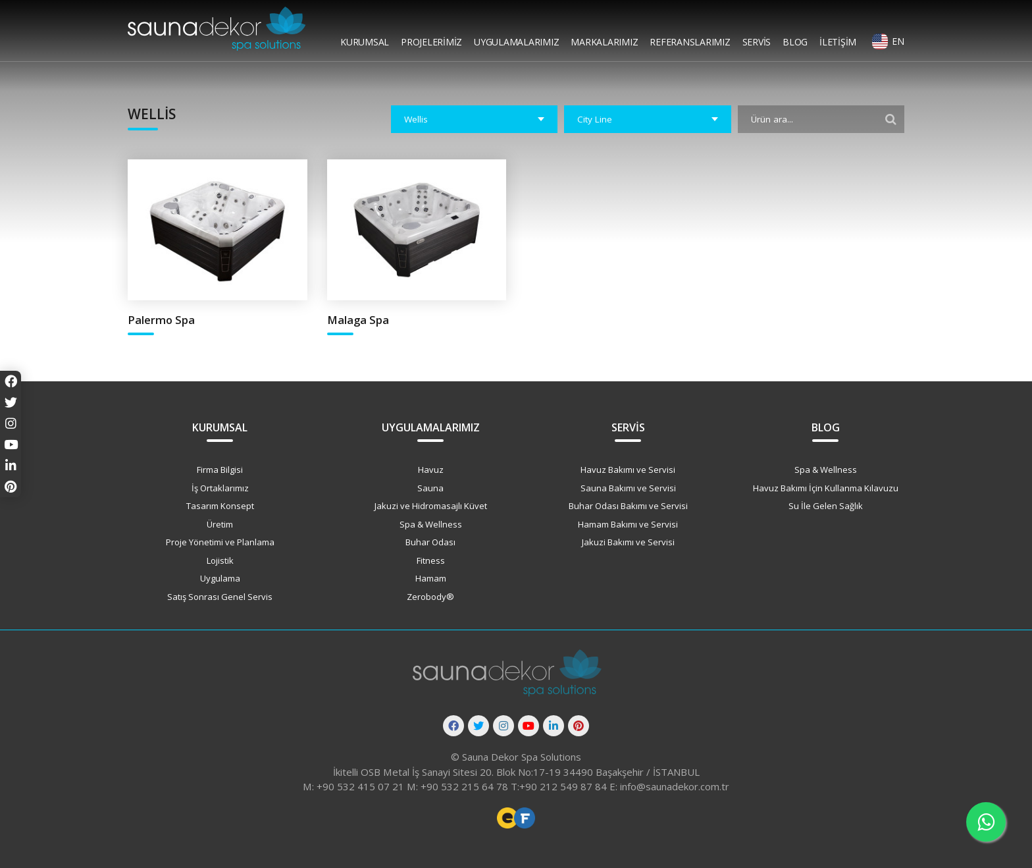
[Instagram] (503, 725)
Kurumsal (364, 42)
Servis (756, 42)
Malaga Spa (358, 319)
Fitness (431, 560)
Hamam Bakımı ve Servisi (628, 524)
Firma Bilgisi (220, 469)
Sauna (430, 488)
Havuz (431, 469)
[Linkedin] (553, 725)
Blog (795, 42)
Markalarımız (604, 42)
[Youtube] (528, 725)
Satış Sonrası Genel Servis (219, 596)
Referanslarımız (690, 42)
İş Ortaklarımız (220, 488)
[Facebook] (453, 725)
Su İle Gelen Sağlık (825, 506)
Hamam (430, 578)
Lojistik (220, 560)
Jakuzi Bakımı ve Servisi (628, 542)
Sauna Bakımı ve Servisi (628, 488)
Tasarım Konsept (220, 506)
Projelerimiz (431, 42)
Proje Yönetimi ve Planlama (220, 542)
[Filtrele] (891, 119)
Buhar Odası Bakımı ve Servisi (628, 506)
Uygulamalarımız (516, 42)
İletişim (837, 42)
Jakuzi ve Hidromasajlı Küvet (430, 506)
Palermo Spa (161, 319)
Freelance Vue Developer (524, 817)
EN (898, 41)
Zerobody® (430, 596)
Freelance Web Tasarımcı (507, 817)
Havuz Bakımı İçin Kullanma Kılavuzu (825, 488)
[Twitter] (478, 725)
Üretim (220, 524)
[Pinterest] (578, 725)
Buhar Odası (430, 542)
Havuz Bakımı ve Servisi (627, 469)
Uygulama (220, 578)
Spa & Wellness (431, 524)
